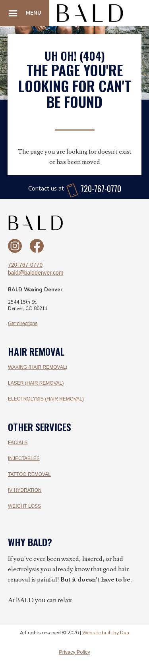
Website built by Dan (105, 633)
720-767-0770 (25, 265)
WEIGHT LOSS (24, 506)
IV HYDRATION (24, 490)
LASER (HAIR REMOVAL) (36, 383)
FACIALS (17, 442)
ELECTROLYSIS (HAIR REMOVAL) (46, 399)
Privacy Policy (74, 652)
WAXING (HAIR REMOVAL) (37, 367)
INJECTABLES (24, 458)
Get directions (22, 323)
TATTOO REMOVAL (29, 474)
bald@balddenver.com (36, 273)
